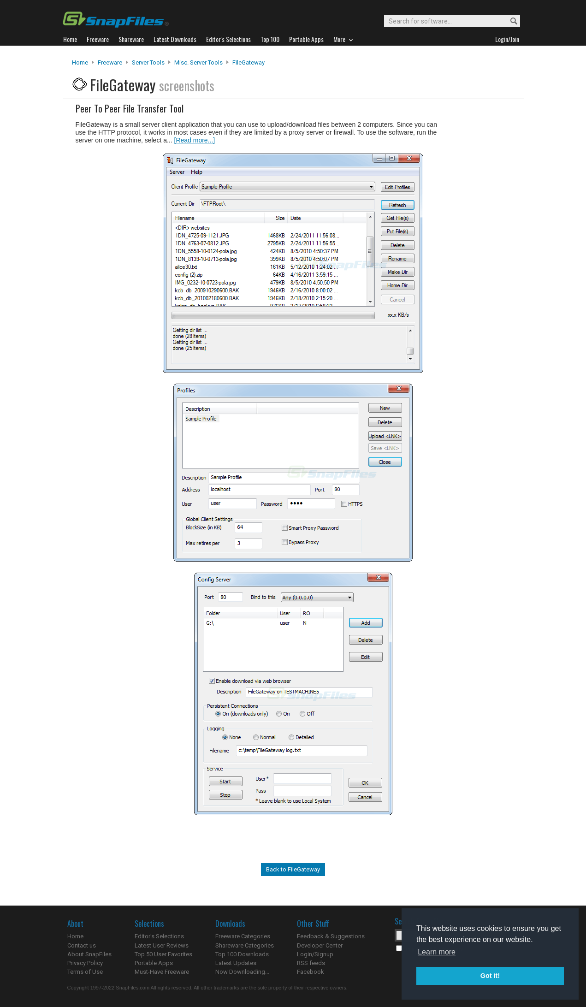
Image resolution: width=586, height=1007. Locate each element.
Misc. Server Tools (198, 62)
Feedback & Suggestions (331, 936)
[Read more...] (194, 140)
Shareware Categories (244, 945)
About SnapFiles (89, 954)
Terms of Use (85, 971)
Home (80, 62)
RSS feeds (311, 963)
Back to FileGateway (293, 869)
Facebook (310, 971)
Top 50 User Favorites (163, 954)
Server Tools (148, 62)
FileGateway (248, 62)
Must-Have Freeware (162, 971)
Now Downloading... (242, 971)
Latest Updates (235, 963)
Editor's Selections (159, 936)
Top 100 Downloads (242, 954)
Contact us (81, 945)
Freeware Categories (242, 936)
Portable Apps (154, 963)
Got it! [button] (490, 975)
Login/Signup (315, 954)
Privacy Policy (85, 963)
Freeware (110, 62)
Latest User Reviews (162, 945)
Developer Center (320, 945)
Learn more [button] (437, 952)
